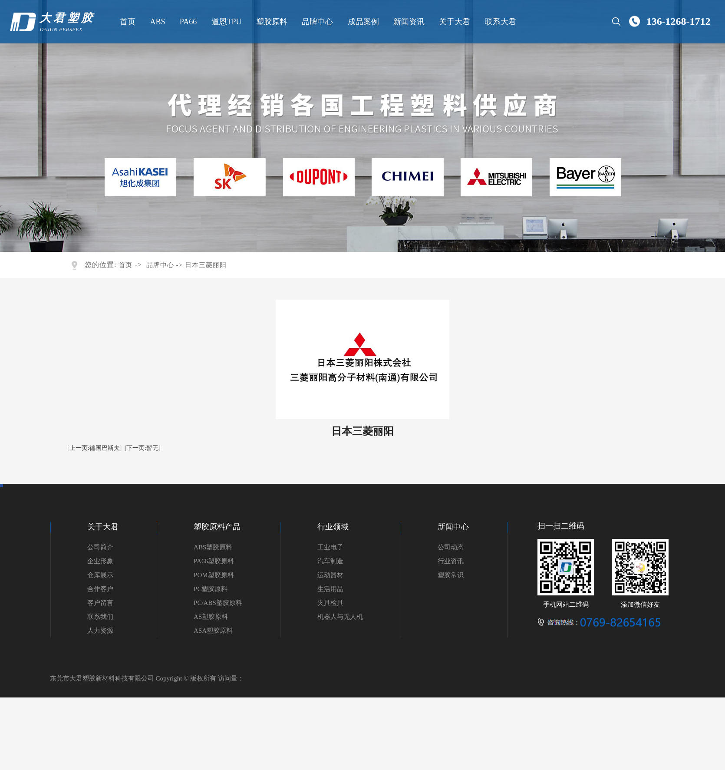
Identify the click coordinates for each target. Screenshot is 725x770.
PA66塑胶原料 (214, 561)
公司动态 (451, 547)
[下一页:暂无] (143, 448)
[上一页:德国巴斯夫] (94, 448)
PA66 (186, 21)
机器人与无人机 (340, 616)
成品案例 (362, 21)
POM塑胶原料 (214, 575)
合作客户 (100, 588)
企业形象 (100, 561)
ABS (156, 21)
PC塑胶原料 (210, 588)
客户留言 (100, 602)
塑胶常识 (451, 575)
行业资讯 (451, 561)
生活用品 (330, 588)
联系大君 (499, 21)
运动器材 (330, 575)
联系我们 (100, 616)
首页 (127, 21)
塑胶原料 (270, 21)
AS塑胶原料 (211, 616)
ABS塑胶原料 (213, 547)
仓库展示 (100, 575)
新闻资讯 (408, 21)
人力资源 (100, 630)
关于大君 (453, 21)
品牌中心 (316, 21)
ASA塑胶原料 (213, 630)
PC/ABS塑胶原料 (218, 602)
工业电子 (330, 547)
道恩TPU (225, 21)
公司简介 (100, 547)
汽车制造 (330, 561)
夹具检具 (330, 602)
